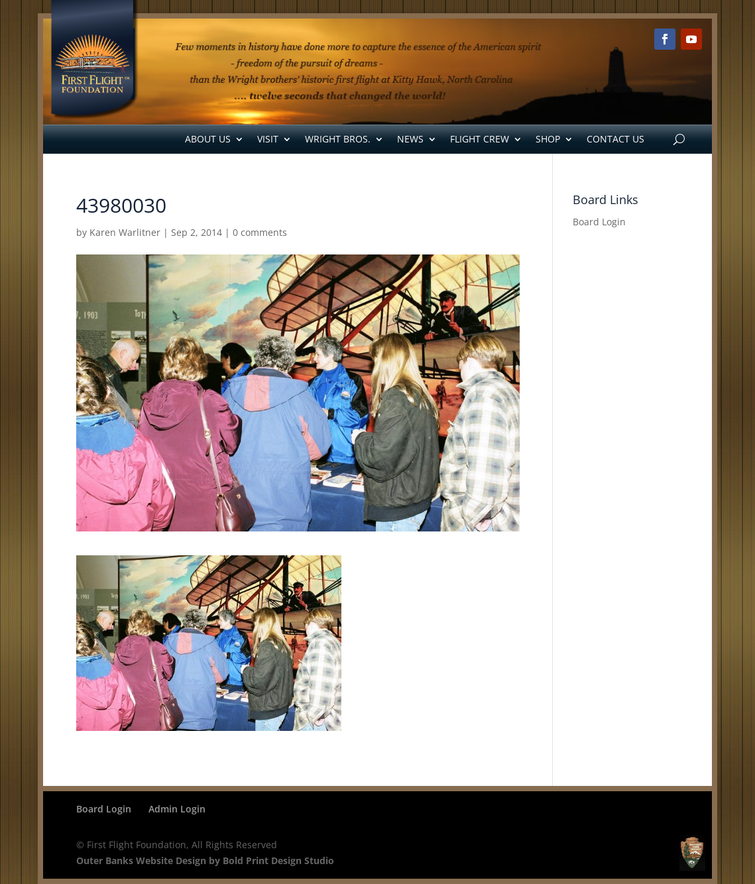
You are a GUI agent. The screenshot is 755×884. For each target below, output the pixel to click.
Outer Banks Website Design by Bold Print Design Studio (205, 860)
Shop (548, 139)
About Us (208, 139)
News (410, 139)
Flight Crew (479, 139)
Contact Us (615, 139)
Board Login (599, 221)
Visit (267, 139)
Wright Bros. (338, 139)
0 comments (260, 232)
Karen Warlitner (124, 232)
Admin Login (176, 808)
